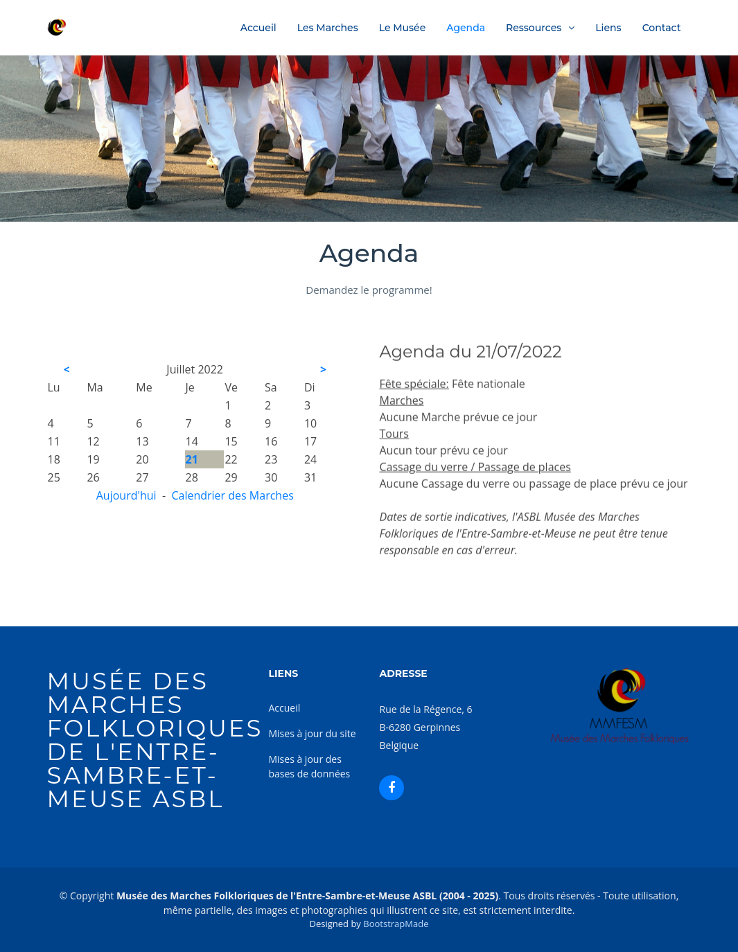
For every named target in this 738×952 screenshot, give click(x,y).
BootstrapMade (395, 923)
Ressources (533, 27)
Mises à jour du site (311, 733)
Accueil (258, 27)
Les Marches (327, 27)
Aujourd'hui (126, 495)
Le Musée (402, 27)
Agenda (465, 27)
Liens (608, 27)
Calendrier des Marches (232, 495)
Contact (661, 27)
